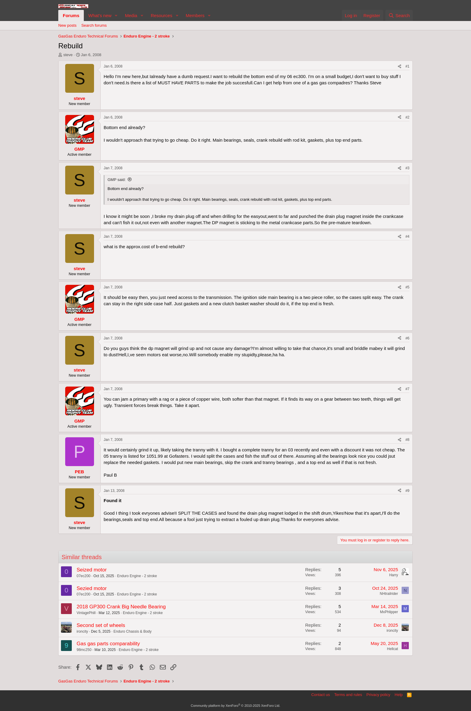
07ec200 (83, 576)
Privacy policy (378, 694)
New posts (67, 25)
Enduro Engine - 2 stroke (137, 576)
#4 (407, 236)
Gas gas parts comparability (108, 643)
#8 (407, 440)
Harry (393, 575)
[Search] (399, 15)
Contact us (320, 694)
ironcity (82, 631)
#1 (407, 66)
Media (131, 15)
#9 (407, 491)
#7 (407, 389)
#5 (407, 287)
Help (399, 694)
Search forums (94, 25)
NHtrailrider (389, 594)
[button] (116, 15)
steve (68, 55)
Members (195, 15)
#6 (407, 338)
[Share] (399, 66)
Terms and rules (348, 694)
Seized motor (92, 570)
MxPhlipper (389, 612)
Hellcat (392, 649)
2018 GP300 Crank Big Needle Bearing (121, 607)
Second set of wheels (101, 625)
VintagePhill (86, 613)
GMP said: (117, 179)
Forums (71, 15)
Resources (161, 15)
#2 (407, 117)
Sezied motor (92, 588)
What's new (99, 15)
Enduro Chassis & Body (133, 631)
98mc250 (84, 650)
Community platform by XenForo (235, 705)
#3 (407, 168)
